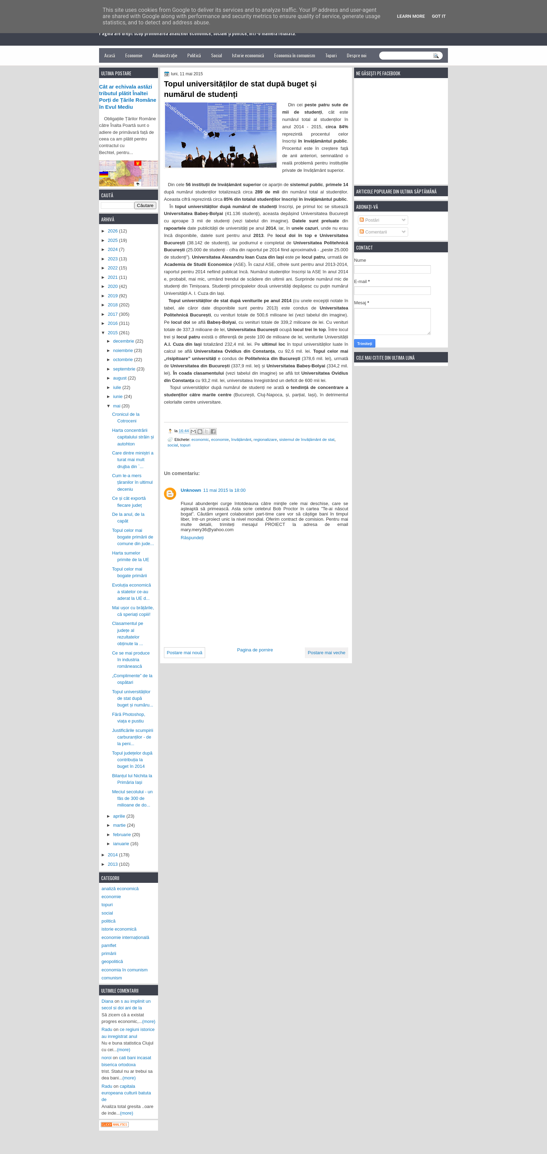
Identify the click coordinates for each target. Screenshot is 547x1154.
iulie (117, 387)
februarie (122, 834)
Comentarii (373, 232)
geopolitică (112, 961)
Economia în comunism (294, 55)
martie (120, 825)
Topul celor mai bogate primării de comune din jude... (133, 537)
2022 (113, 267)
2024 (113, 249)
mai (117, 405)
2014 (113, 854)
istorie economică (119, 929)
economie (220, 439)
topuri (185, 445)
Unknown (191, 490)
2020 (113, 286)
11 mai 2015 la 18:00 (224, 490)
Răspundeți (192, 537)
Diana (107, 1001)
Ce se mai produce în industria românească (131, 659)
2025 (113, 240)
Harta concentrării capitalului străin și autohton (133, 437)
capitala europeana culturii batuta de (126, 1093)
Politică (194, 55)
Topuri (331, 55)
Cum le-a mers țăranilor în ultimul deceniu (132, 482)
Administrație (164, 55)
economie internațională (125, 937)
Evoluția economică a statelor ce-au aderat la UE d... (131, 591)
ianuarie (121, 843)
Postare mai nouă (184, 652)
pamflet (109, 945)
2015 (113, 332)
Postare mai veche (326, 652)
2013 (113, 864)
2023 (113, 258)
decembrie (124, 341)
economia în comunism (125, 969)
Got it (439, 16)
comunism (112, 977)
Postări (369, 220)
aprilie (119, 816)
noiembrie (123, 350)
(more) (149, 1021)
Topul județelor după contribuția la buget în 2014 (132, 759)
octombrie (123, 359)
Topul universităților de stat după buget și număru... (132, 698)
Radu (107, 1029)
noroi (107, 1057)
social (172, 445)
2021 (113, 277)
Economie (133, 55)
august (120, 378)
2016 (113, 323)
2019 (113, 295)
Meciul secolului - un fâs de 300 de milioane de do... (132, 798)
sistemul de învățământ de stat (307, 439)
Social (216, 55)
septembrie (124, 369)
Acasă (109, 55)
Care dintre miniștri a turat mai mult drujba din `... (132, 459)
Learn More (411, 16)
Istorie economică (248, 55)
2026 (113, 231)
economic (200, 439)
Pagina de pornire (255, 649)
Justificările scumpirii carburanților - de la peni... (132, 737)
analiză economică (120, 888)
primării (109, 953)
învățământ (241, 439)
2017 (113, 314)
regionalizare (265, 439)
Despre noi (356, 55)
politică (108, 921)
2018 (113, 304)
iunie (118, 396)
